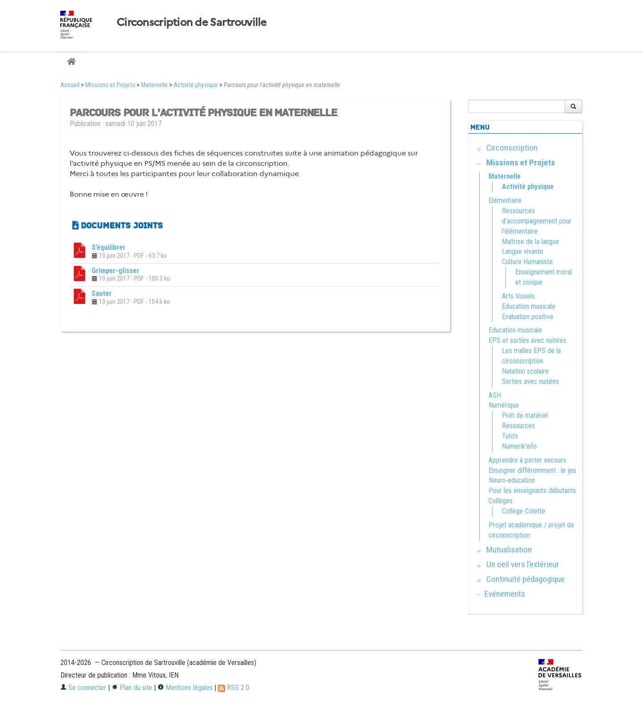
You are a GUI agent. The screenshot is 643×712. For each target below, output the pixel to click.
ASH (495, 395)
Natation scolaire (525, 371)
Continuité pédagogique (525, 579)
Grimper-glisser (115, 270)
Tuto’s (510, 436)
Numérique (504, 405)
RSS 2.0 (233, 687)
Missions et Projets (110, 85)
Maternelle (154, 85)
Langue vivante (522, 251)
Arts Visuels (518, 296)
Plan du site (132, 687)
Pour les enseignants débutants (532, 490)
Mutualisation (509, 549)
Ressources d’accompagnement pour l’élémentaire (537, 221)
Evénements (504, 594)
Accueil (69, 85)
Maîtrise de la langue (530, 241)
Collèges (501, 501)
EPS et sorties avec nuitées (527, 340)
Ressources (518, 425)
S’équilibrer (108, 247)
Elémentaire (505, 200)
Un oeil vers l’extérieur (522, 564)
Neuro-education (512, 480)
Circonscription (512, 148)
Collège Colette (523, 511)
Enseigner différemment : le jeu (532, 470)
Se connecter (83, 687)
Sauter (102, 293)
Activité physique (196, 85)
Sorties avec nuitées (530, 381)
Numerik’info (519, 446)
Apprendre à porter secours (527, 460)
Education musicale (528, 306)
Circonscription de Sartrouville (192, 22)
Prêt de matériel (525, 415)
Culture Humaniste (527, 261)
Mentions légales (185, 687)
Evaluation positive (527, 316)
